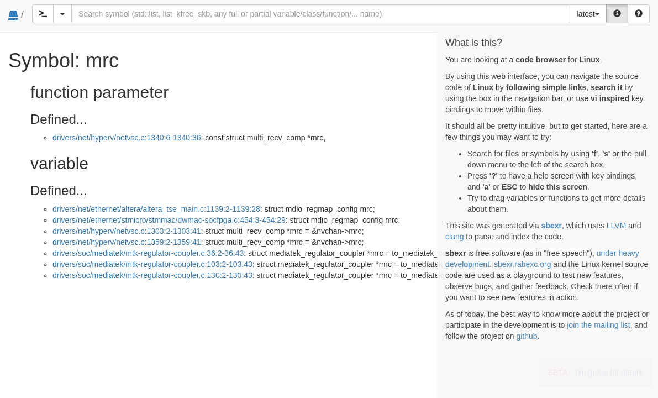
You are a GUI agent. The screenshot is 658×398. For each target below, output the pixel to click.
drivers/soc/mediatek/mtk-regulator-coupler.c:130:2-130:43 (152, 275)
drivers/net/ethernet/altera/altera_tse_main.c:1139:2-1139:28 (156, 209)
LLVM (617, 225)
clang (454, 236)
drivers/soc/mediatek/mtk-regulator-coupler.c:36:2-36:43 (148, 253)
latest (588, 13)
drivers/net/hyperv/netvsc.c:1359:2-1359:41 (126, 242)
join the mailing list (598, 325)
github (526, 336)
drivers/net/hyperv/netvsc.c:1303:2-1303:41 (126, 231)
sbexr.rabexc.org (522, 264)
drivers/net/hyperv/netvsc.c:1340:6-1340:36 (126, 137)
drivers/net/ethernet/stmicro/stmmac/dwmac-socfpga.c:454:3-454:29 (169, 220)
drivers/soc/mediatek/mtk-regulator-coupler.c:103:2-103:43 (152, 264)
